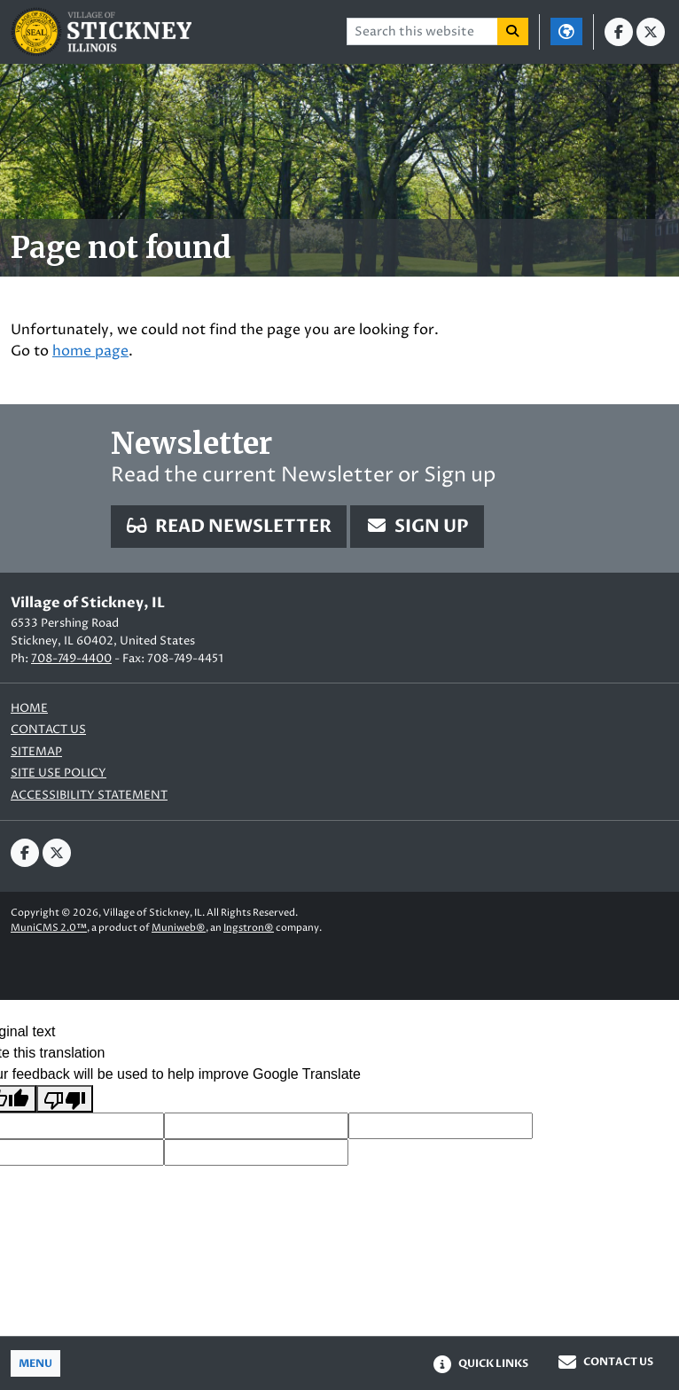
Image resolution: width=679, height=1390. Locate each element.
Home (29, 708)
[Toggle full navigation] (35, 1363)
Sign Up (417, 526)
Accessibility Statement (89, 795)
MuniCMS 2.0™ (49, 927)
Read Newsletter (229, 526)
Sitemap (36, 752)
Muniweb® (179, 927)
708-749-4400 (71, 659)
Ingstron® (248, 927)
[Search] (513, 31)
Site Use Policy (58, 773)
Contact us (48, 730)
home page (90, 351)
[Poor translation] (64, 1099)
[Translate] (566, 31)
